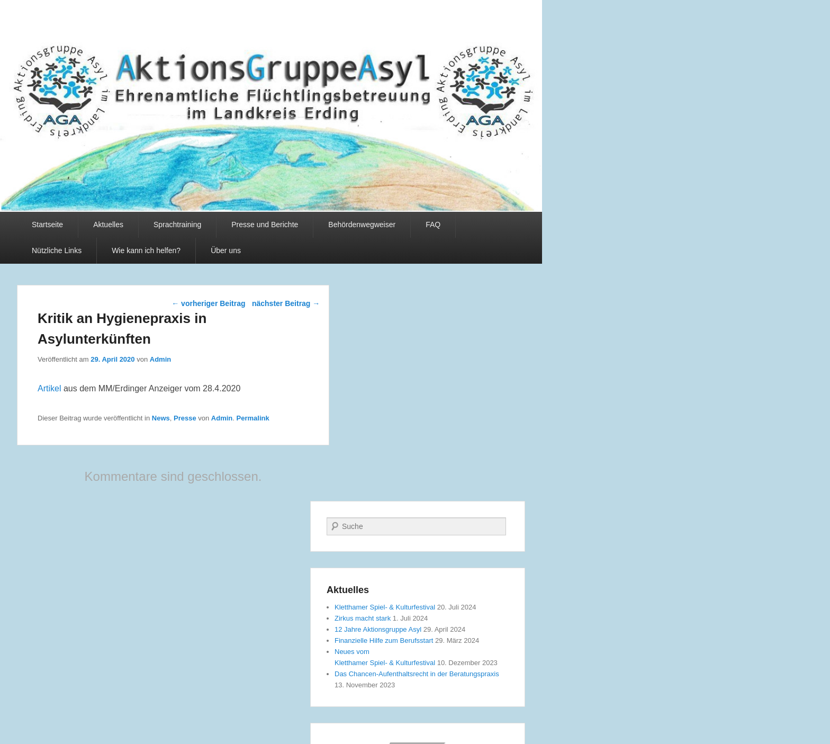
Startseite (47, 224)
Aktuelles (108, 224)
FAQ (433, 224)
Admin (160, 359)
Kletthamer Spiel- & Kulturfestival (385, 607)
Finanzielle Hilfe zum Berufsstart (384, 640)
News (161, 418)
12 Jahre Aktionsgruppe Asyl (378, 629)
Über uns (226, 250)
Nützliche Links (57, 250)
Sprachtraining (177, 224)
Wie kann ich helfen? (146, 250)
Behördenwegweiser (361, 224)
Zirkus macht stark (363, 618)
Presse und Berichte (264, 224)
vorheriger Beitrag (208, 303)
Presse (185, 418)
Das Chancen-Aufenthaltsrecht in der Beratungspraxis (417, 674)
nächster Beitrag (286, 303)
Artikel (49, 388)
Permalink (253, 418)
